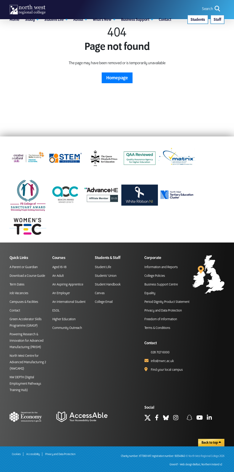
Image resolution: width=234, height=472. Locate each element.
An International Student (68, 302)
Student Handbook (108, 284)
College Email (104, 302)
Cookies (16, 454)
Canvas (100, 293)
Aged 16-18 (59, 267)
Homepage (117, 103)
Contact (15, 310)
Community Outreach (67, 328)
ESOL (56, 310)
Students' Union (106, 276)
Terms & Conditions (157, 328)
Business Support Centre (161, 284)
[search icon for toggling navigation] (211, 16)
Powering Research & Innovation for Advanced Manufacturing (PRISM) (26, 341)
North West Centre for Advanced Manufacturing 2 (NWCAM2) (28, 362)
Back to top (211, 442)
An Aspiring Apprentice (67, 284)
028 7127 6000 (160, 352)
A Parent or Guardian (24, 267)
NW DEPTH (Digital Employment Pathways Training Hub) (25, 384)
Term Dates (17, 284)
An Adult (58, 276)
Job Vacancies (19, 293)
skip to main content (3, 3)
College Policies (154, 276)
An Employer (61, 293)
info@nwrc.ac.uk (162, 361)
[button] (32, 40)
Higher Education (64, 319)
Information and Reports (161, 267)
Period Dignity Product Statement (166, 302)
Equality (149, 293)
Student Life (103, 267)
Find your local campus (167, 370)
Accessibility (33, 454)
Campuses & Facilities (24, 302)
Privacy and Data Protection (163, 310)
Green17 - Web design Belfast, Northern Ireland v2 (196, 464)
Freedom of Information (160, 319)
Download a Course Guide (27, 276)
